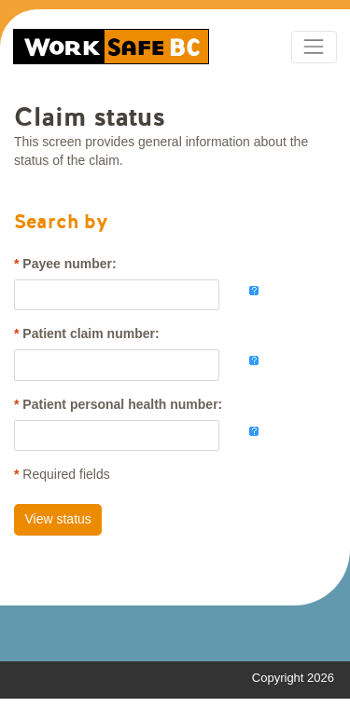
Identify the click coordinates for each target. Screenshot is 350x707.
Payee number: (69, 263)
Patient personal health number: (122, 404)
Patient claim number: (90, 333)
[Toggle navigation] (314, 47)
